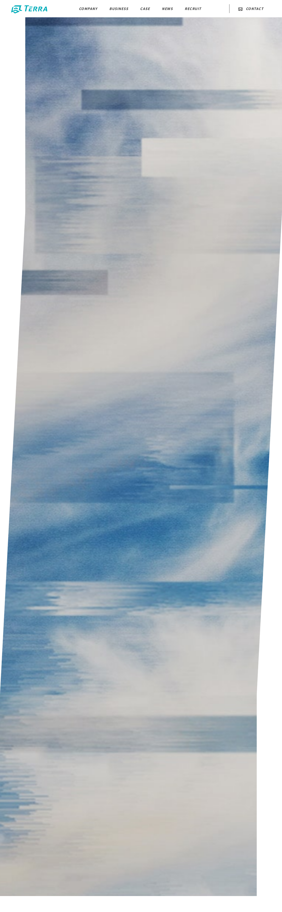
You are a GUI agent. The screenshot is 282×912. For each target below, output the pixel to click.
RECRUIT (193, 8)
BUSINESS (118, 8)
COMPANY (88, 8)
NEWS (167, 8)
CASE (145, 8)
